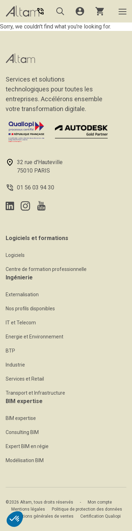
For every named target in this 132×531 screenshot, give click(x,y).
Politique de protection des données (87, 509)
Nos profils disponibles (30, 308)
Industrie (15, 365)
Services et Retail (25, 379)
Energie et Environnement (34, 336)
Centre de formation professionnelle (46, 269)
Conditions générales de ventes (42, 516)
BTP (10, 351)
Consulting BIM (22, 432)
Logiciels (15, 255)
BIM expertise (21, 418)
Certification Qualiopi (100, 516)
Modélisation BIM (25, 460)
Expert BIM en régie (27, 446)
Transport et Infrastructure (35, 393)
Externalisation (22, 294)
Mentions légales (28, 509)
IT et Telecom (21, 322)
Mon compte (100, 502)
